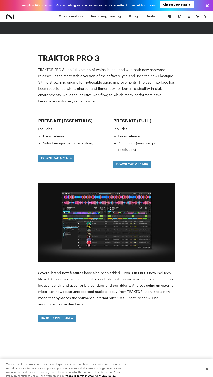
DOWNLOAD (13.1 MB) (132, 164)
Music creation (70, 16)
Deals (150, 16)
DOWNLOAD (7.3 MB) (56, 158)
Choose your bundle (176, 5)
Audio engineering (106, 16)
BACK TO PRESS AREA (57, 318)
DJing (133, 16)
